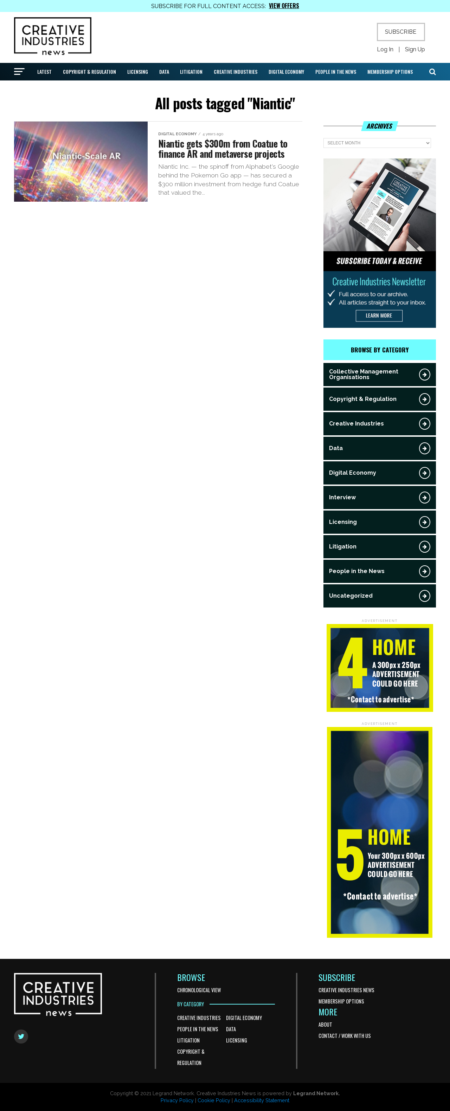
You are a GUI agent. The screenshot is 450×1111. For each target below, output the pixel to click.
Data (164, 71)
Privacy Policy (177, 1100)
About (325, 1024)
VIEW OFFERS (284, 6)
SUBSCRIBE (400, 31)
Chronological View (199, 990)
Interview (342, 497)
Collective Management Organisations (363, 375)
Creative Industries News (346, 990)
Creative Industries (235, 71)
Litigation (191, 71)
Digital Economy (286, 71)
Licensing (137, 71)
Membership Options (390, 71)
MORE (328, 1011)
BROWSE (191, 977)
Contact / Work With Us (345, 1035)
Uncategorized (351, 595)
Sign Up (415, 49)
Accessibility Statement (261, 1100)
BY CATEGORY (190, 1004)
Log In (385, 49)
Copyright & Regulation (89, 71)
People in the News (335, 71)
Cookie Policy (214, 1100)
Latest (44, 71)
